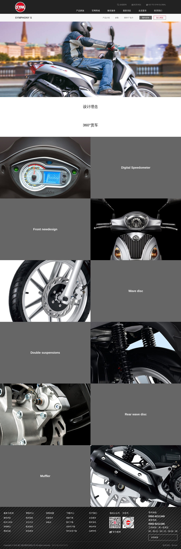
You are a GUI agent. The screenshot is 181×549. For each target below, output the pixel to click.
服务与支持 (9, 513)
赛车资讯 (92, 522)
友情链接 (154, 537)
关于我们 (93, 513)
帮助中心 (30, 513)
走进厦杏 (143, 11)
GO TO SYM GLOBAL (156, 5)
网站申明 (92, 527)
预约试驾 (145, 18)
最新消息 (127, 11)
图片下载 (69, 522)
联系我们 (158, 11)
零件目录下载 (71, 531)
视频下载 (69, 518)
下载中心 (70, 513)
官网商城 (96, 11)
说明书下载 (70, 527)
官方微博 (115, 532)
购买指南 (29, 518)
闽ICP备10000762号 (60, 545)
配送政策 (29, 527)
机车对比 (136, 5)
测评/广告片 (128, 18)
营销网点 (7, 527)
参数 (116, 18)
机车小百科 (8, 522)
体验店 (48, 522)
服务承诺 (7, 518)
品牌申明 (92, 531)
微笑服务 (111, 11)
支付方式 (29, 522)
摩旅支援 (7, 531)
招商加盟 (50, 513)
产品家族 (80, 11)
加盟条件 (49, 518)
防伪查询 (29, 531)
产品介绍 (105, 18)
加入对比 (159, 18)
